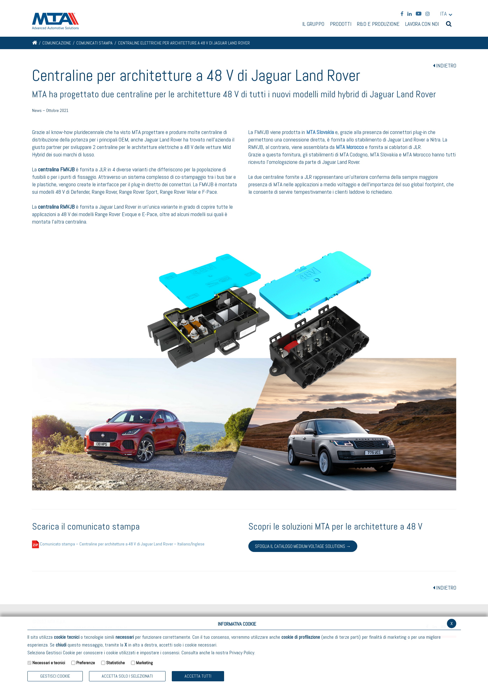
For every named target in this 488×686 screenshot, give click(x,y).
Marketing (144, 662)
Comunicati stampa (94, 43)
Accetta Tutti (198, 676)
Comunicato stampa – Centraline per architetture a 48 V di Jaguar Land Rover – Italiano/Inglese (118, 544)
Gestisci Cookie (55, 676)
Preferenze (85, 662)
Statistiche (115, 662)
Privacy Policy (241, 652)
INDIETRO (444, 65)
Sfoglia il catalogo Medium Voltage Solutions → (303, 546)
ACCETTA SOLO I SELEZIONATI (127, 676)
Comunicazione (56, 43)
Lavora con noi (422, 24)
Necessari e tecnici (48, 662)
